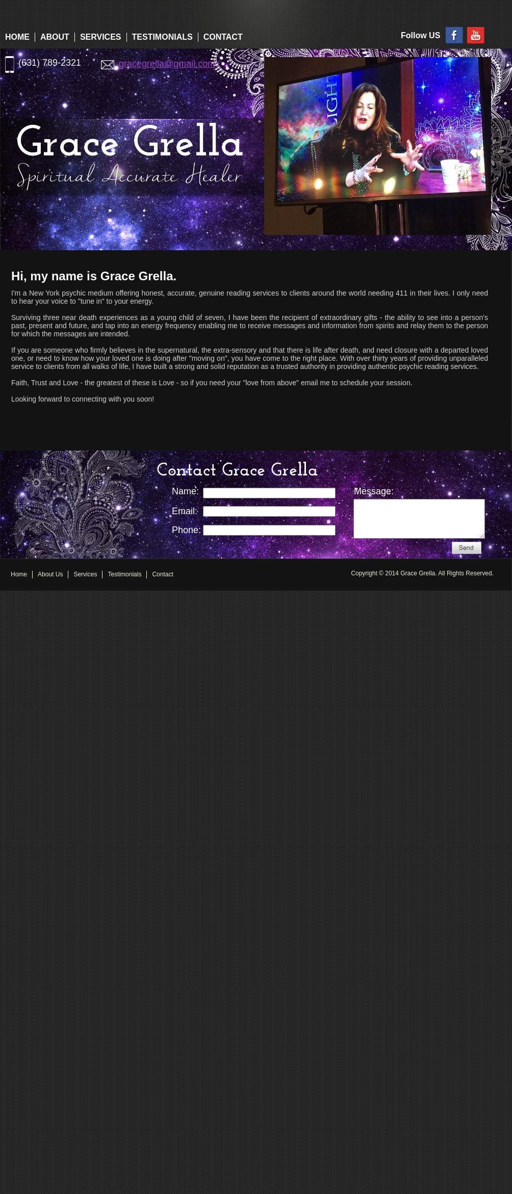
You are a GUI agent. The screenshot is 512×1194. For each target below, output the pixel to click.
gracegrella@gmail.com (167, 64)
